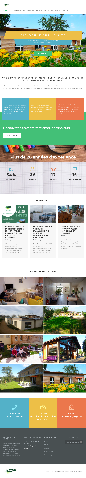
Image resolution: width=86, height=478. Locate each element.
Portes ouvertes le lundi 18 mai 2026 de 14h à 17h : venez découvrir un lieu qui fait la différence (14, 232)
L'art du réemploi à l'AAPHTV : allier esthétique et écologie (70, 230)
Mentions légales (49, 455)
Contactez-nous (61, 10)
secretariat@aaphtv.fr (71, 416)
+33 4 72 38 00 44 (14, 416)
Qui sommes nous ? (18, 10)
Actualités (48, 10)
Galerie (39, 10)
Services (30, 10)
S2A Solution (79, 471)
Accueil (5, 10)
